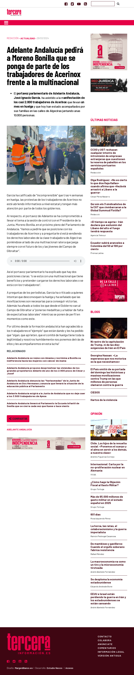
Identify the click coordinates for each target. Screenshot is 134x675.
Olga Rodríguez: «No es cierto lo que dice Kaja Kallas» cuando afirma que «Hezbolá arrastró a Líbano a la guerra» (109, 186)
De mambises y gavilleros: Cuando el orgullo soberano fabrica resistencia (108, 547)
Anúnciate (105, 644)
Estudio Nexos (54, 668)
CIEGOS (95, 392)
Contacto (105, 636)
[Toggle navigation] (6, 22)
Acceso (69, 668)
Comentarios (107, 647)
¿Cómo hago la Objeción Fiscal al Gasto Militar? (105, 483)
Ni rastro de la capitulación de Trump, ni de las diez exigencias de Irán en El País (108, 344)
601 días (95, 514)
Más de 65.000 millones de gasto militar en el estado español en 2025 (107, 499)
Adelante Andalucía (19, 429)
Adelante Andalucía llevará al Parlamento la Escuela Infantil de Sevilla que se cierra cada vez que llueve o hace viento (43, 405)
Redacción (12, 38)
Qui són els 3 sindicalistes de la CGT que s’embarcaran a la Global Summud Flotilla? (108, 207)
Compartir (18, 418)
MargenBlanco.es (24, 668)
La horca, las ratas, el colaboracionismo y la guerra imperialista (108, 529)
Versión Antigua (109, 655)
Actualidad (27, 38)
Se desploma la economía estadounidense (106, 581)
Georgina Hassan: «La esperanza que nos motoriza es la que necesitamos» (108, 358)
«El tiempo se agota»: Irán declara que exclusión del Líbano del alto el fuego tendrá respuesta (107, 226)
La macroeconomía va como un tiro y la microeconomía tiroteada (108, 564)
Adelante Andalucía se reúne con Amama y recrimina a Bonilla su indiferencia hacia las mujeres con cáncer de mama (44, 359)
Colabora (104, 640)
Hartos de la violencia (104, 399)
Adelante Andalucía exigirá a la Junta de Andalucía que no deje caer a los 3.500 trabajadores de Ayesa (46, 395)
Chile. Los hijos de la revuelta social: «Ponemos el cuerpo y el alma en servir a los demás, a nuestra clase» (109, 448)
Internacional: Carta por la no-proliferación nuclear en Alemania (108, 467)
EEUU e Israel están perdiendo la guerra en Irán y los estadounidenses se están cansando (108, 598)
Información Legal (111, 651)
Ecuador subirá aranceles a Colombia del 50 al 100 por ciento (107, 246)
